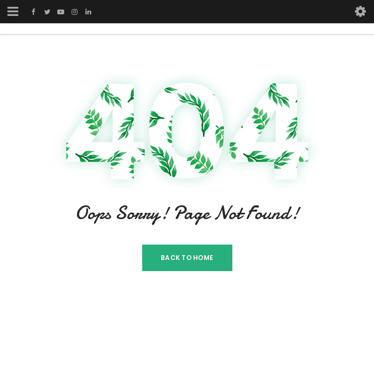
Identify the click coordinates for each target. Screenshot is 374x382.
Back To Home (187, 257)
